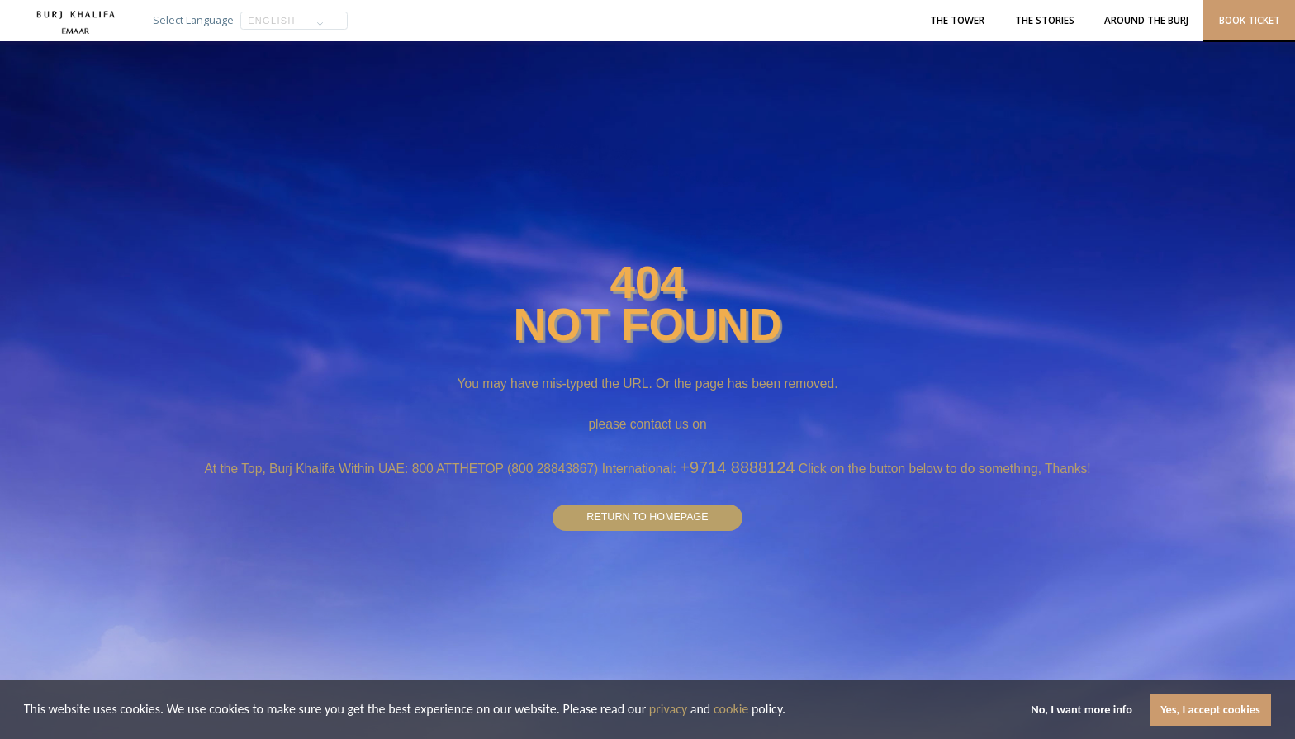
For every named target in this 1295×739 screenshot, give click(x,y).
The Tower (957, 19)
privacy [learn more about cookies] (668, 709)
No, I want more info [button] (1081, 709)
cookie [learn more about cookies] (731, 709)
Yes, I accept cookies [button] (1210, 709)
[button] (791, 710)
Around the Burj (1146, 19)
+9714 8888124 (737, 464)
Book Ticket (1249, 19)
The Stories (1044, 19)
